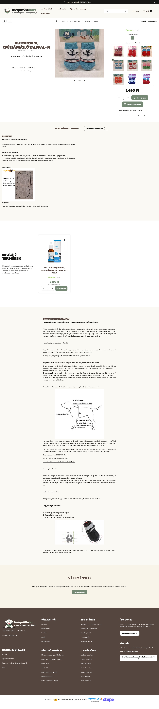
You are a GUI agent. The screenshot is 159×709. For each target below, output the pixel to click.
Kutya (63, 21)
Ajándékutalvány (78, 8)
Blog (3, 667)
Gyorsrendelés (132, 104)
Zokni (96, 21)
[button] (47, 9)
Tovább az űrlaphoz (129, 633)
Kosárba (140, 97)
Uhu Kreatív (62, 700)
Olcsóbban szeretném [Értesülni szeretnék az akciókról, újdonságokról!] (95, 128)
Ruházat (87, 21)
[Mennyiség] (123, 97)
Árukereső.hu (95, 701)
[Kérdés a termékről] (138, 115)
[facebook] (4, 21)
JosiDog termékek (87, 655)
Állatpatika (45, 668)
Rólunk (4, 654)
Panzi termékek (86, 664)
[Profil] (135, 11)
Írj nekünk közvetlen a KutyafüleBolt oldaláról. (59, 462)
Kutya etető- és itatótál (49, 672)
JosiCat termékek (86, 659)
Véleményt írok (79, 592)
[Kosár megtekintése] (147, 11)
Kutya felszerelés (75, 21)
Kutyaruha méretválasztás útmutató (14, 663)
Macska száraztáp (47, 676)
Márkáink (61, 8)
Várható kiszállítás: (18, 68)
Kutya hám (45, 664)
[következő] (84, 81)
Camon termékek (86, 672)
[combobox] (116, 11)
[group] (97, 263)
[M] (132, 38)
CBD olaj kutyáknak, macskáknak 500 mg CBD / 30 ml (54, 270)
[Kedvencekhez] (120, 115)
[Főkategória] (56, 21)
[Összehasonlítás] (132, 115)
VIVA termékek (86, 681)
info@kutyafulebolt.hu (10, 635)
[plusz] (128, 97)
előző (143, 21)
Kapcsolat (45, 13)
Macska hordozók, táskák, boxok (52, 655)
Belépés (44, 624)
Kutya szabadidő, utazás (49, 681)
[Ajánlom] (126, 115)
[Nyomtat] (144, 115)
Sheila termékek (86, 668)
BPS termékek (85, 676)
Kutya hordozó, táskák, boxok (51, 659)
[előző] (74, 81)
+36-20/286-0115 (8, 631)
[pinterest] (10, 21)
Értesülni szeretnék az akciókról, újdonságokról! (138, 657)
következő (152, 21)
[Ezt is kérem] (61, 288)
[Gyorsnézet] (64, 249)
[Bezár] (155, 2)
